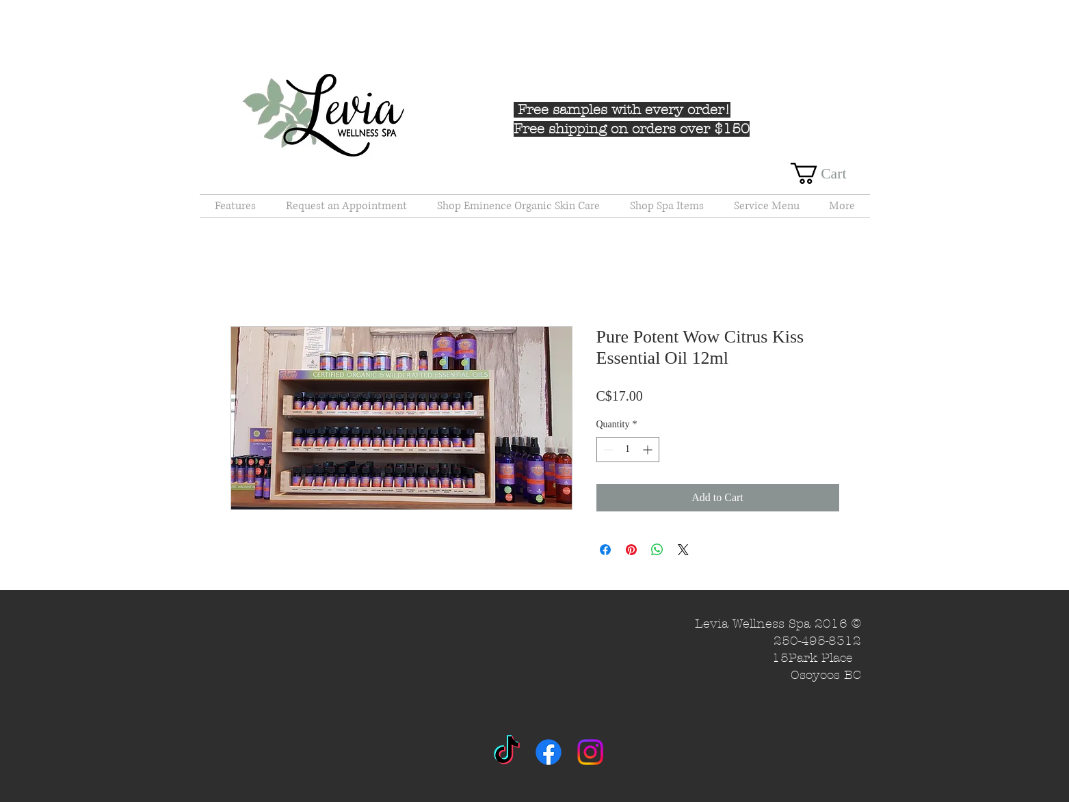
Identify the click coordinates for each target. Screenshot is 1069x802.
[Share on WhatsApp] (657, 550)
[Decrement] (607, 450)
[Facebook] (548, 752)
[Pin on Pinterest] (631, 550)
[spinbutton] (628, 450)
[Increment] (648, 450)
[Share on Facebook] (605, 550)
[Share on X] (683, 550)
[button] (830, 173)
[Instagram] (590, 752)
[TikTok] (507, 752)
